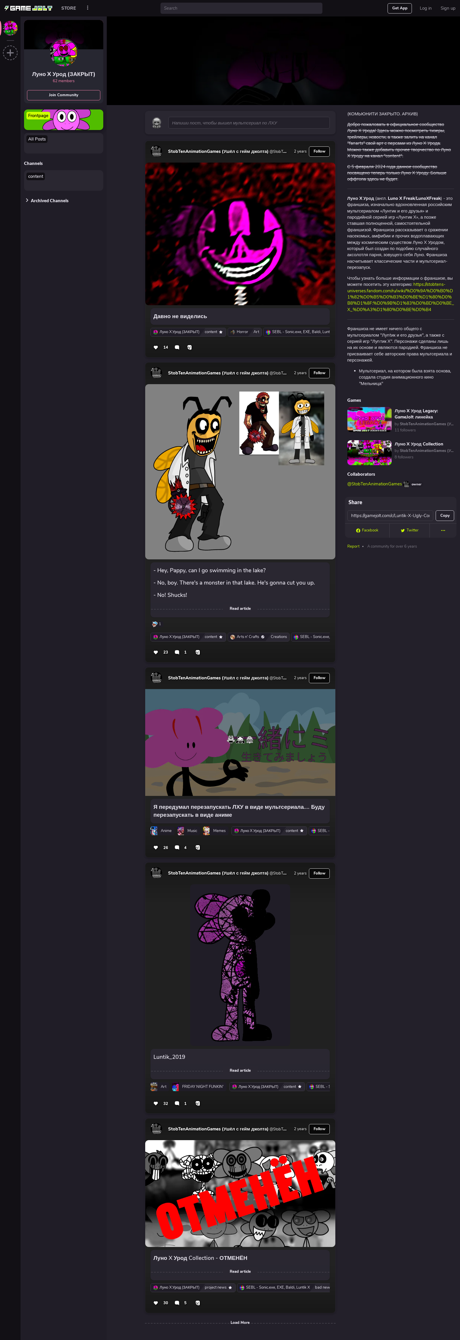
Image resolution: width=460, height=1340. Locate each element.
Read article (240, 608)
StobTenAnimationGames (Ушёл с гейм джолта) (218, 151)
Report (353, 546)
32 (165, 1103)
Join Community (63, 95)
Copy (445, 515)
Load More (240, 1322)
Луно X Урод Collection (419, 444)
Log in (426, 8)
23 (165, 652)
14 (165, 347)
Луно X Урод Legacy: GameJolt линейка (416, 414)
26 (165, 847)
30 (165, 1303)
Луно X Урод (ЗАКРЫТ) (63, 74)
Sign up (448, 8)
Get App (399, 8)
